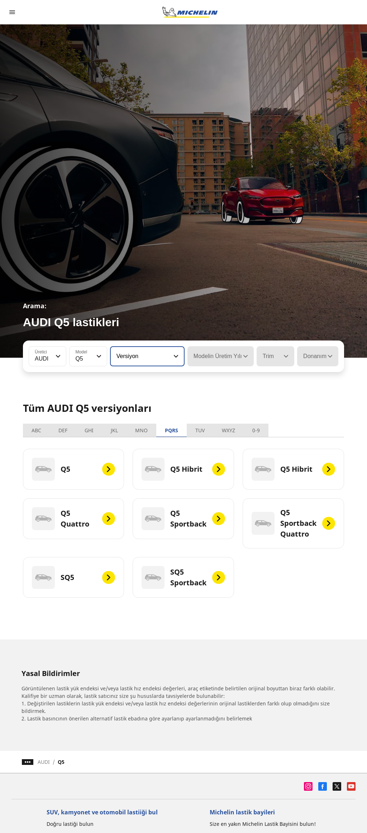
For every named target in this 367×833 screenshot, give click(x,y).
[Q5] (73, 469)
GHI (89, 430)
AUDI (44, 761)
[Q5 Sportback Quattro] (293, 523)
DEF (62, 430)
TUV (200, 430)
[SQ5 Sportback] (183, 577)
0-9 (256, 430)
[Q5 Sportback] (183, 518)
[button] (57, 356)
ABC (36, 430)
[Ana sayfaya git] (190, 12)
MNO (141, 430)
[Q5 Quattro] (73, 518)
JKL (114, 430)
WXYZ (228, 430)
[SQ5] (73, 577)
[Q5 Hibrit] (183, 469)
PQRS (171, 430)
